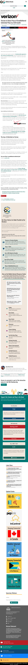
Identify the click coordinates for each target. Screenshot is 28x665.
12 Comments (4, 25)
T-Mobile (15, 285)
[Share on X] (14, 28)
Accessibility (16, 664)
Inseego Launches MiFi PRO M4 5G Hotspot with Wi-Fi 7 (13, 296)
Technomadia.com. (9, 613)
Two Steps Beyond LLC (6, 663)
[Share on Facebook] (5, 28)
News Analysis (13, 24)
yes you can (6, 158)
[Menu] (26, 1)
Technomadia (7, 374)
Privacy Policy (19, 663)
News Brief (12, 285)
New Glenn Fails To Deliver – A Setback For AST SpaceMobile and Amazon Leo (14, 302)
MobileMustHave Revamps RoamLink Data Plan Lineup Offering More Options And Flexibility (13, 289)
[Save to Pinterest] (22, 28)
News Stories (13, 291)
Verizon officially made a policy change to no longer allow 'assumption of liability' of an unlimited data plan (14, 170)
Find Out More (4, 384)
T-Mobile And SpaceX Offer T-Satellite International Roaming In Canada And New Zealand (14, 283)
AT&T (11, 297)
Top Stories (18, 24)
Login (14, 7)
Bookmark (3, 196)
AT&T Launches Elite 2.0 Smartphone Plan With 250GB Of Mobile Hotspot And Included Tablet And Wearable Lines (14, 485)
